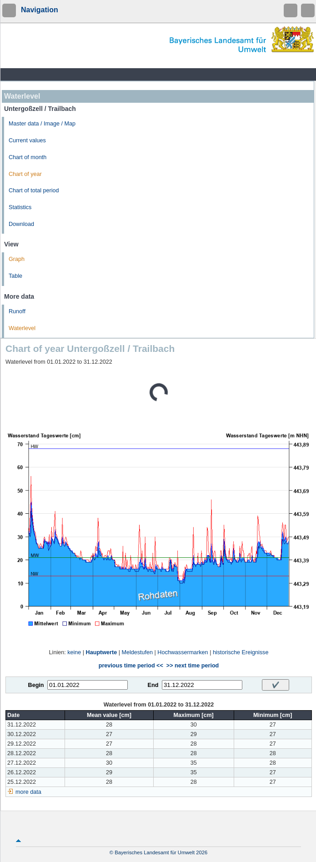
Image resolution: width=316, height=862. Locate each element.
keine (74, 652)
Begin (36, 685)
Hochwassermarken (182, 652)
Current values (27, 140)
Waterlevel (22, 328)
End (153, 685)
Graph (17, 259)
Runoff (17, 311)
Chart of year (25, 174)
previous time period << (131, 665)
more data (28, 792)
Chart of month (27, 157)
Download (21, 224)
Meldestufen (137, 652)
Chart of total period (34, 190)
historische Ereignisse (241, 652)
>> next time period (192, 665)
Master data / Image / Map (42, 123)
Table (15, 276)
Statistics (20, 207)
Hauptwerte (101, 652)
